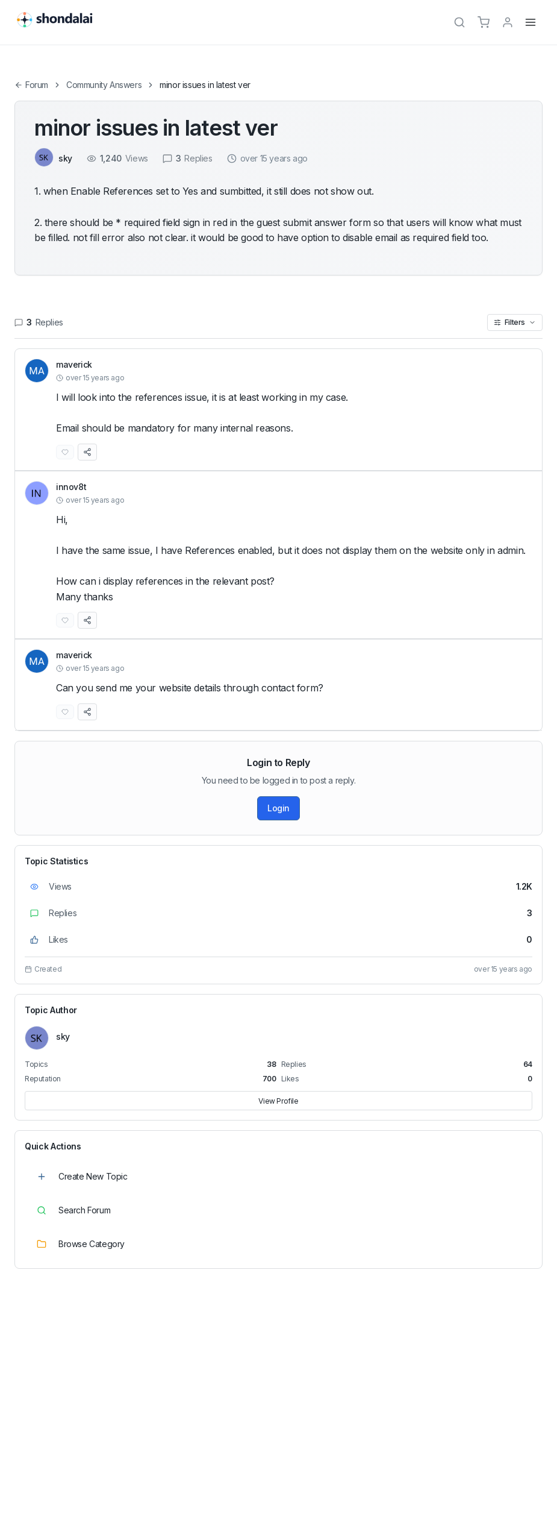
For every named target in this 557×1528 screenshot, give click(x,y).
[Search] (459, 22)
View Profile (278, 1100)
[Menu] (530, 22)
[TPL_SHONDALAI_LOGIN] (507, 22)
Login (278, 808)
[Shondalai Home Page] (61, 20)
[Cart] (483, 22)
